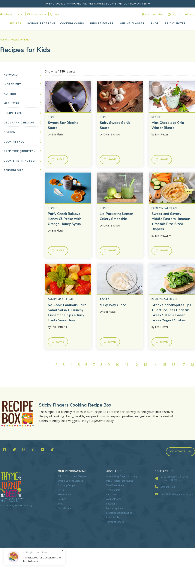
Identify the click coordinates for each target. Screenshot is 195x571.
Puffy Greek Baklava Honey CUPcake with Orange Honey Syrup (64, 219)
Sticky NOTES (175, 23)
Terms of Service (115, 522)
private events (101, 23)
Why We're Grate (115, 485)
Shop (60, 503)
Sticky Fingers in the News (119, 481)
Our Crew (111, 494)
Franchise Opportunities (119, 513)
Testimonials (113, 490)
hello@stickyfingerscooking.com (178, 494)
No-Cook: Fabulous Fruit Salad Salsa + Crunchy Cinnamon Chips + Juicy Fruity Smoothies (67, 312)
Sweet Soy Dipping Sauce (63, 125)
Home (3, 39)
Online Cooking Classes (70, 481)
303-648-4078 (168, 486)
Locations (111, 503)
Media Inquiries (114, 508)
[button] (101, 24)
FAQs (61, 490)
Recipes (15, 23)
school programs (41, 23)
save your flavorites (131, 3)
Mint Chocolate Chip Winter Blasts (168, 125)
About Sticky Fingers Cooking (121, 476)
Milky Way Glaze (113, 305)
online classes (132, 23)
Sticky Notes (64, 508)
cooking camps (72, 23)
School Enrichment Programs (73, 476)
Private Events (65, 494)
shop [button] (155, 23)
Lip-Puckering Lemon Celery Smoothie (116, 216)
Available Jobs (113, 499)
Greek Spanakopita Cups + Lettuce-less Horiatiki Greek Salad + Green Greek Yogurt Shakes (171, 312)
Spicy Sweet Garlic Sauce (115, 125)
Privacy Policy (113, 517)
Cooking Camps (66, 485)
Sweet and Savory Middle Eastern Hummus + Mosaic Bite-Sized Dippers (171, 221)
